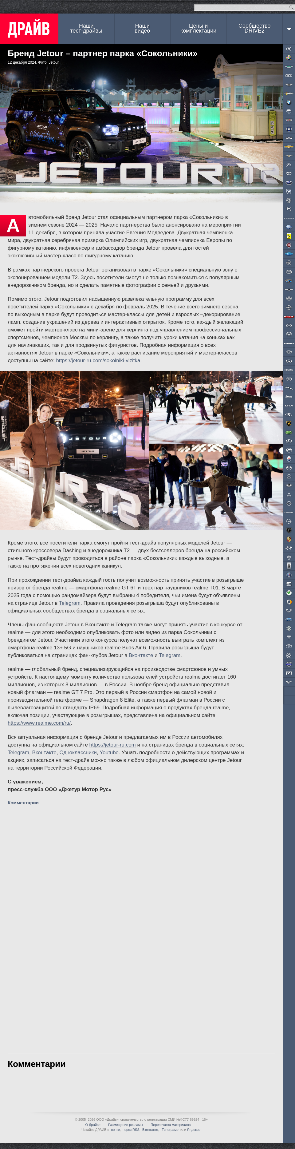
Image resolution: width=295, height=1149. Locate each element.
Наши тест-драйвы (86, 28)
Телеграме (170, 1129)
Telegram (70, 603)
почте (115, 1129)
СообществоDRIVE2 (254, 28)
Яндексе (193, 1129)
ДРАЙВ (29, 29)
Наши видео (142, 28)
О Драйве (92, 1125)
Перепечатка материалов (171, 1125)
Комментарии (24, 802)
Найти (291, 7)
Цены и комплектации (198, 28)
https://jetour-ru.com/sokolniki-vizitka (98, 360)
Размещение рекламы (125, 1125)
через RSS (131, 1129)
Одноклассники (77, 752)
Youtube (109, 752)
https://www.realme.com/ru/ (39, 723)
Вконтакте (141, 655)
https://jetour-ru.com (112, 745)
